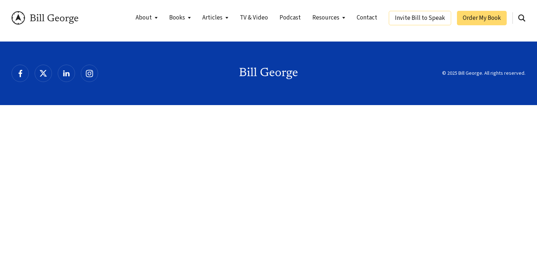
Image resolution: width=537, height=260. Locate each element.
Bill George (45, 18)
